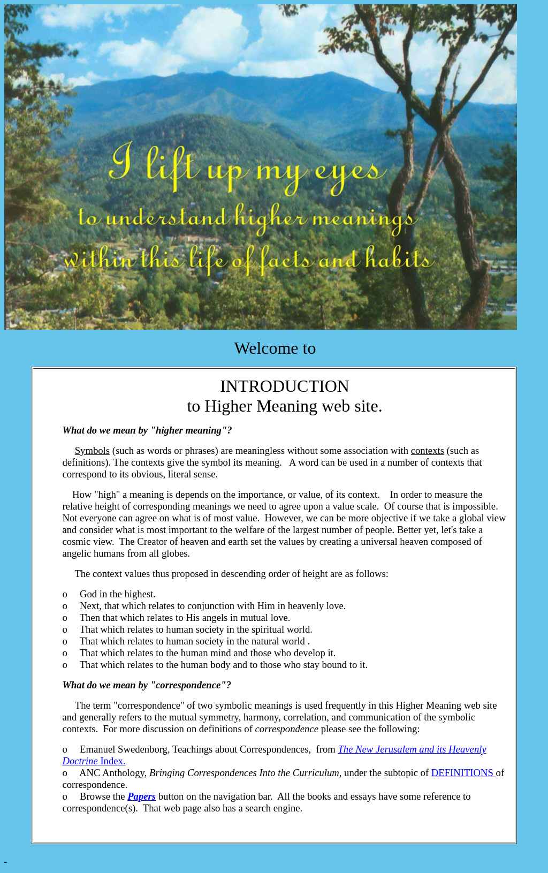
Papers (141, 796)
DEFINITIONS (463, 772)
